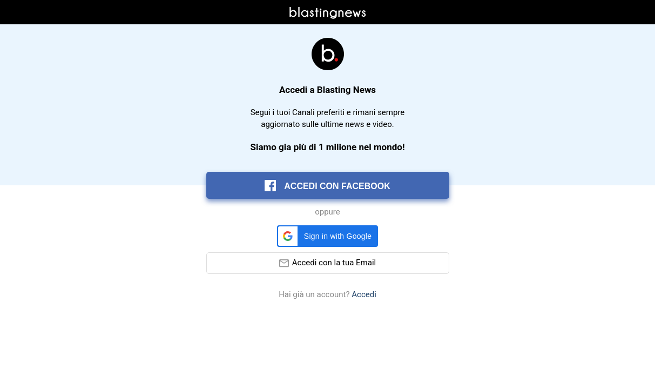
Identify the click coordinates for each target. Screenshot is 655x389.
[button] (327, 236)
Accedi (364, 294)
